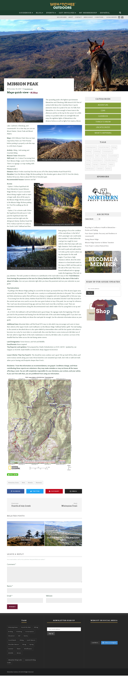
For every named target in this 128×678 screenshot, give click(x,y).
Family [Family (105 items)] (104, 156)
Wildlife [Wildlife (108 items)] (100, 168)
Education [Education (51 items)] (89, 156)
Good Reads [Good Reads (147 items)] (113, 156)
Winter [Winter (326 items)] (108, 168)
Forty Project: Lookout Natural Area (96, 246)
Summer (39, 482)
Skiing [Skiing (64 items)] (88, 164)
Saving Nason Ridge (92, 239)
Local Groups (111, 17)
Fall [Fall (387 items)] (97, 156)
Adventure (103, 105)
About (70, 17)
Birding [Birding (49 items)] (88, 151)
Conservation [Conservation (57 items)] (107, 151)
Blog (39, 13)
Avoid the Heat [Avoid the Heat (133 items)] (104, 147)
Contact (78, 17)
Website (49, 598)
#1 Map (34, 93)
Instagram (119, 17)
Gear (103, 111)
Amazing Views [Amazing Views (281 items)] (91, 147)
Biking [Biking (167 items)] (114, 147)
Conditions (99, 17)
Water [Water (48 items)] (111, 164)
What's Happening (103, 133)
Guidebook (25, 13)
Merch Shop (88, 17)
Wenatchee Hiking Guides (15, 662)
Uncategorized (103, 127)
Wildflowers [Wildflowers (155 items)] (90, 168)
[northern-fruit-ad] (103, 208)
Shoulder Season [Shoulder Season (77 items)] (110, 160)
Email (9, 598)
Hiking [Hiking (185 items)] (88, 160)
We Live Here (61, 17)
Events (50, 13)
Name (10, 589)
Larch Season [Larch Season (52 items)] (98, 160)
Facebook (122, 17)
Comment (11, 564)
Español (105, 13)
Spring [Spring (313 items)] (95, 164)
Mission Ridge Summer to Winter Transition (99, 243)
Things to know (103, 122)
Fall (24, 482)
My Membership (88, 13)
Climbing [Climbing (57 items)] (97, 151)
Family (31, 482)
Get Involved (67, 13)
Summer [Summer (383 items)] (103, 164)
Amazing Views (14, 482)
